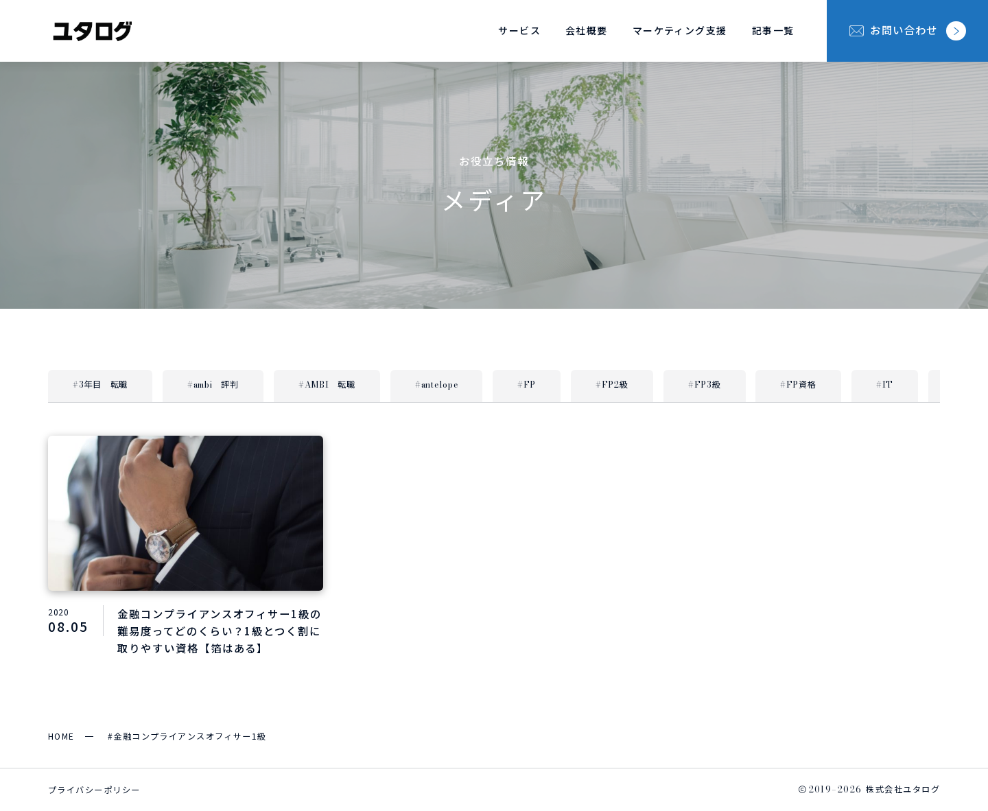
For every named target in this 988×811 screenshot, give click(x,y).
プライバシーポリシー (94, 790)
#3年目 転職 (100, 384)
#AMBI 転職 (326, 384)
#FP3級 (704, 384)
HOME (61, 736)
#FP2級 (612, 384)
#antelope (436, 384)
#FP (526, 384)
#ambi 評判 (213, 384)
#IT (884, 384)
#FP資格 (798, 384)
